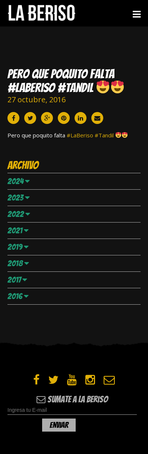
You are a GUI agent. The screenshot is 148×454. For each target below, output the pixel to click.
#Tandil (104, 135)
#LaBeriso (80, 135)
